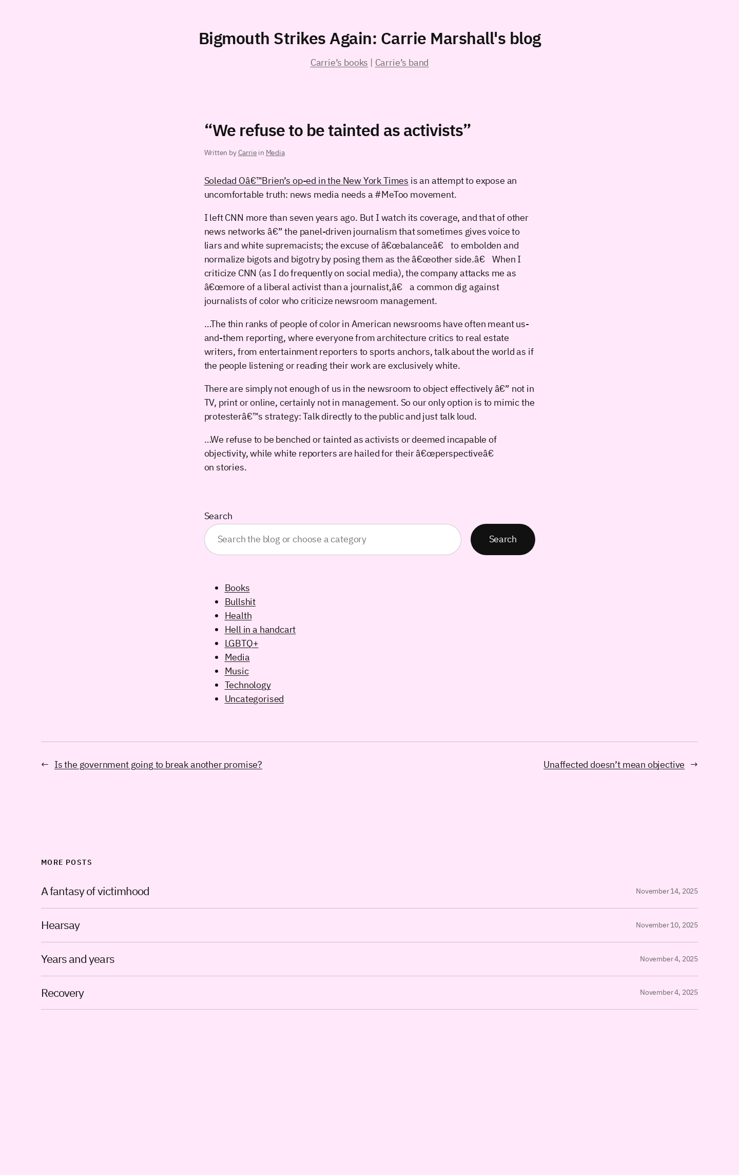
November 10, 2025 (667, 925)
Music (237, 671)
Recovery (62, 993)
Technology (248, 685)
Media (275, 152)
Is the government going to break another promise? (158, 764)
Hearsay (60, 925)
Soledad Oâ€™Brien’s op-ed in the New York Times (306, 180)
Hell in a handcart (260, 629)
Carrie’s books (339, 62)
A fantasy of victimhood (95, 891)
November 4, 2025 (669, 958)
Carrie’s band (402, 62)
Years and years (77, 959)
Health (238, 615)
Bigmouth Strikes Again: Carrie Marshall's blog (370, 38)
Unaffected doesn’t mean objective (614, 764)
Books (237, 588)
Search (218, 516)
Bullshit (240, 602)
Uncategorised (254, 699)
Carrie (247, 152)
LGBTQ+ (242, 643)
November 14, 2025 (667, 891)
